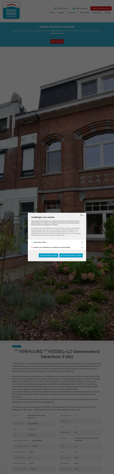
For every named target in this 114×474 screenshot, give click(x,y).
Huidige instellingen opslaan (48, 255)
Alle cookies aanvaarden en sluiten (70, 255)
